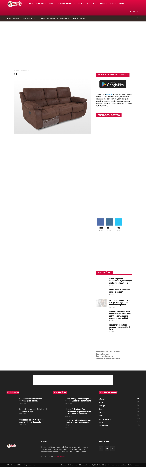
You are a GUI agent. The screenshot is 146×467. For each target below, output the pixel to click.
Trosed (23, 71)
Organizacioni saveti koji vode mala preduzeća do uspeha (31, 421)
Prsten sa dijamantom (104, 356)
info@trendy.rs (59, 456)
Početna (16, 71)
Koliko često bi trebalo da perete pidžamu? (119, 290)
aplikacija (109, 94)
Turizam (91, 4)
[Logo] (17, 4)
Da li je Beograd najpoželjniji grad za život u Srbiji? (33, 410)
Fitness (103, 4)
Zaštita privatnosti (133, 465)
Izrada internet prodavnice (106, 343)
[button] (137, 17)
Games (122, 4)
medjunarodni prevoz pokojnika (108, 347)
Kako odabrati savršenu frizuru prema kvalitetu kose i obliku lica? (78, 422)
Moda (52, 4)
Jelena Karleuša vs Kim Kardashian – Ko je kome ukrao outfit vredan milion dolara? (78, 411)
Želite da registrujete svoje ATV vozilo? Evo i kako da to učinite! (78, 399)
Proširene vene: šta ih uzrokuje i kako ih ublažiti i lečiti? (120, 327)
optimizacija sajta (103, 338)
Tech (113, 4)
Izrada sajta (100, 341)
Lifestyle (41, 4)
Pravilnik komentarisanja (82, 465)
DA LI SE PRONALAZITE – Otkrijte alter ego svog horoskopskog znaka (119, 302)
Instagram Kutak (52, 18)
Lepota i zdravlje (66, 4)
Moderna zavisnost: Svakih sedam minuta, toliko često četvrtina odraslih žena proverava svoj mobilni (120, 314)
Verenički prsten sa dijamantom (108, 358)
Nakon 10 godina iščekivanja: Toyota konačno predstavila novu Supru (120, 280)
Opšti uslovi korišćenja (99, 465)
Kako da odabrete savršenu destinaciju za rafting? (30, 399)
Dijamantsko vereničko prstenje (108, 349)
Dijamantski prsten (103, 354)
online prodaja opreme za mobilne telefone (112, 345)
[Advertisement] (73, 38)
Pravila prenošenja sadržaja (117, 465)
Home (31, 4)
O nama (42, 18)
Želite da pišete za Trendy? (69, 18)
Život (81, 4)
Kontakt (83, 18)
